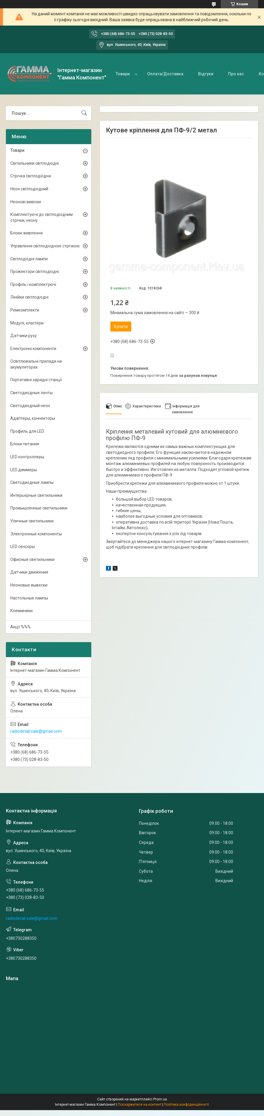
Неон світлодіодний (29, 188)
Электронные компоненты (36, 534)
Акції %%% (20, 626)
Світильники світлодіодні (34, 163)
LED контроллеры (27, 456)
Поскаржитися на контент (139, 1104)
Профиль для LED (27, 431)
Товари (123, 73)
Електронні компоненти (33, 348)
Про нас (236, 73)
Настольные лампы (29, 598)
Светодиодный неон (30, 405)
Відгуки (205, 73)
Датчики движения (29, 572)
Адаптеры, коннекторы (32, 418)
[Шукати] (84, 113)
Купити (121, 326)
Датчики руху (23, 335)
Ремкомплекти (24, 310)
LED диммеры (23, 469)
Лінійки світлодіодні (29, 297)
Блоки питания (24, 444)
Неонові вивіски (25, 201)
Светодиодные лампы (32, 482)
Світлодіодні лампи (29, 258)
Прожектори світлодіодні (34, 271)
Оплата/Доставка (165, 73)
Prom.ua (160, 1099)
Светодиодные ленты (31, 392)
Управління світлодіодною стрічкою (45, 246)
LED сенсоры (22, 546)
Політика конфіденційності (186, 1104)
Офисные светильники (32, 559)
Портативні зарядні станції (36, 379)
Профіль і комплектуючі (33, 284)
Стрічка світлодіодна (30, 176)
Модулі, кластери (27, 323)
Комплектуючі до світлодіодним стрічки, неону (41, 217)
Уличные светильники (32, 521)
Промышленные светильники (38, 508)
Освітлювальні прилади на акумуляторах (36, 364)
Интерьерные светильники (36, 495)
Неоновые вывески (28, 585)
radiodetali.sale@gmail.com (36, 731)
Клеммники (21, 610)
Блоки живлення (26, 233)
